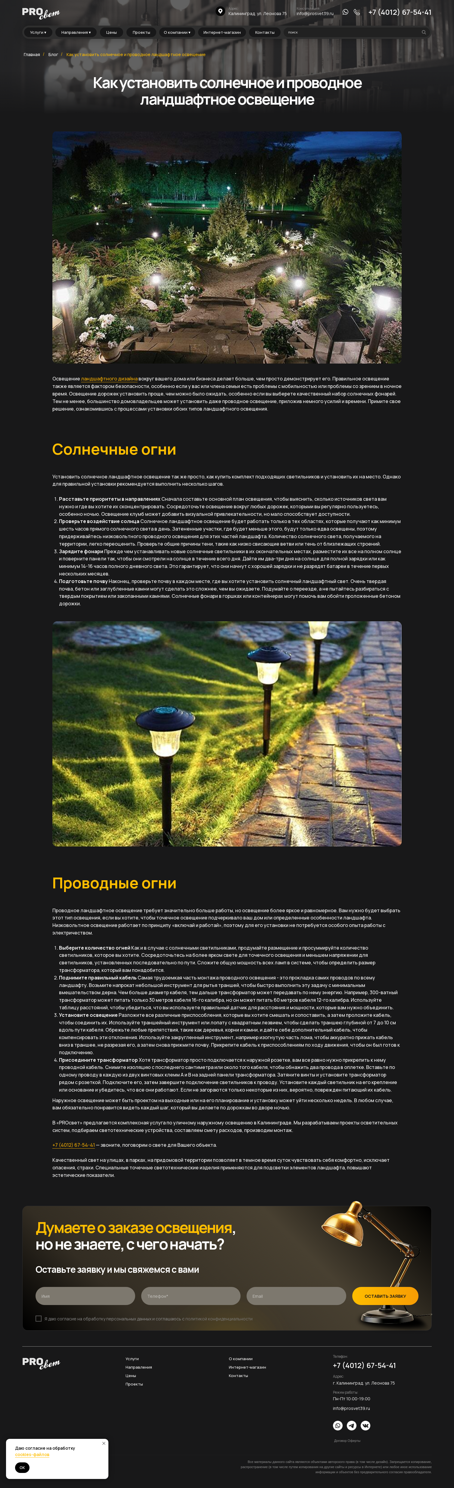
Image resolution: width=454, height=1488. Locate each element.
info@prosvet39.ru (315, 13)
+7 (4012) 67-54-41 (400, 12)
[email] (296, 1296)
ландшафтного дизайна (109, 378)
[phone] (191, 1296)
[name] (85, 1296)
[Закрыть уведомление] (104, 1443)
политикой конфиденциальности (219, 1319)
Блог (53, 54)
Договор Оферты (347, 1440)
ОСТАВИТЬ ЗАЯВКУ (385, 1296)
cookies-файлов (32, 1454)
